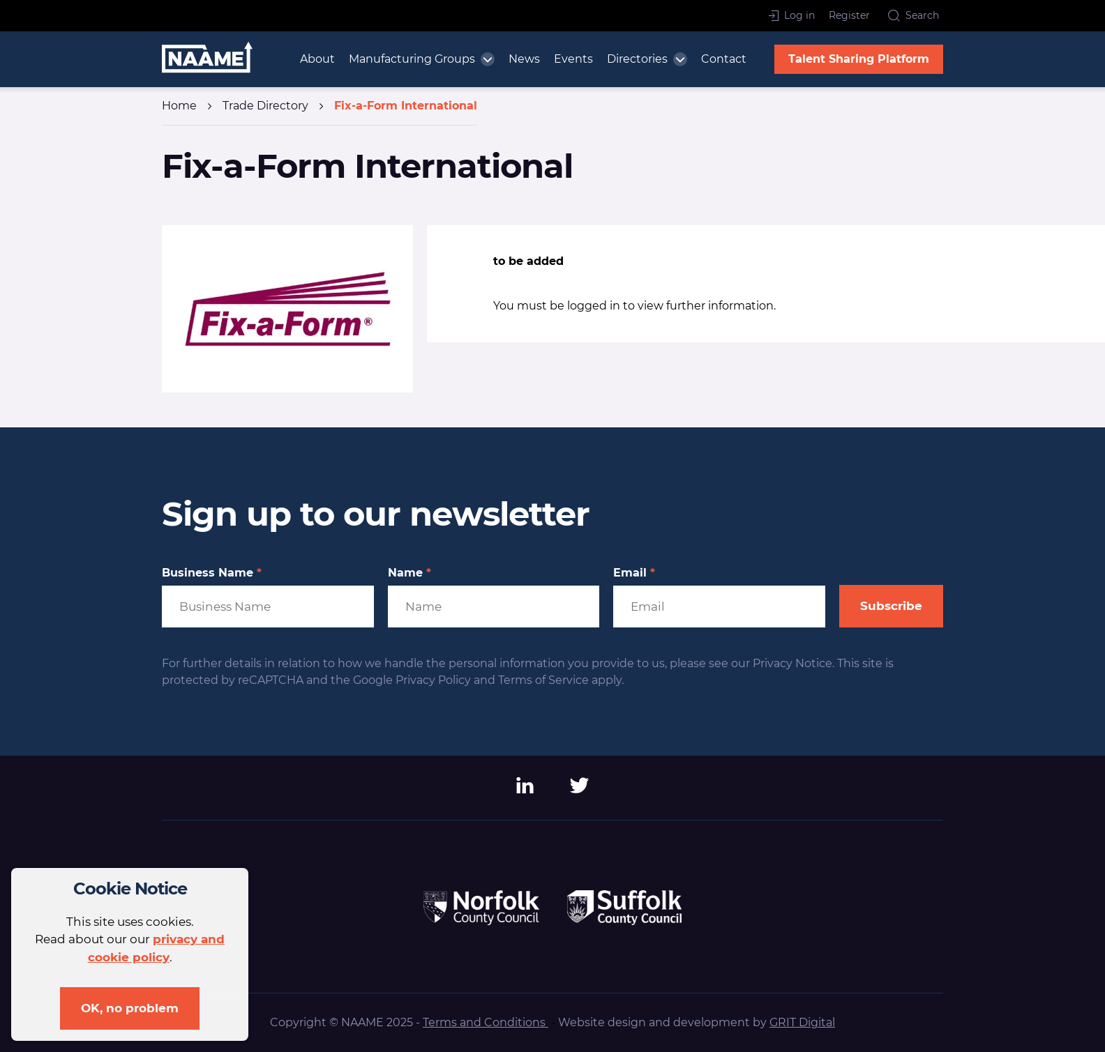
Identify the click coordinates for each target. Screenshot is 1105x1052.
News (524, 59)
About (317, 59)
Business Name (212, 573)
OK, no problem (130, 1008)
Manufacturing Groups (412, 59)
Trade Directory (265, 105)
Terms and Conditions (485, 1022)
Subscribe (891, 606)
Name (409, 573)
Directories (637, 59)
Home (179, 105)
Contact (723, 59)
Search (913, 15)
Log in (792, 15)
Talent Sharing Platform (858, 59)
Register (849, 15)
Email (634, 573)
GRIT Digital (802, 1022)
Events (573, 59)
